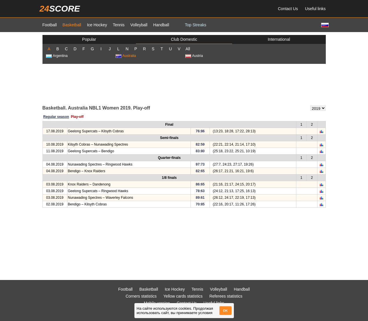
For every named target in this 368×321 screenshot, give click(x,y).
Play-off (77, 117)
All (188, 49)
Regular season (56, 117)
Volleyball (138, 25)
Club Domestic (184, 39)
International (279, 39)
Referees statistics (225, 296)
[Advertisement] (184, 84)
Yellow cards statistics (183, 296)
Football (49, 25)
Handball (161, 25)
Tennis (118, 25)
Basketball (71, 25)
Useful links (315, 8)
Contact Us (288, 8)
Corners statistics (140, 296)
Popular (89, 39)
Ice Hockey (97, 25)
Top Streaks (195, 25)
